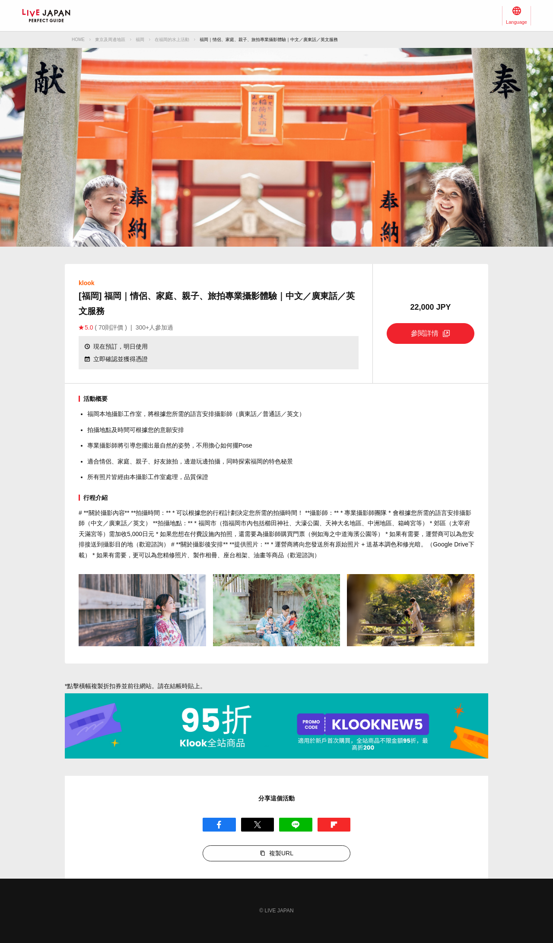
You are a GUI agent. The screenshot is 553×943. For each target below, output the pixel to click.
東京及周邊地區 (110, 39)
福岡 (140, 39)
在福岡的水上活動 (172, 39)
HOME (78, 39)
